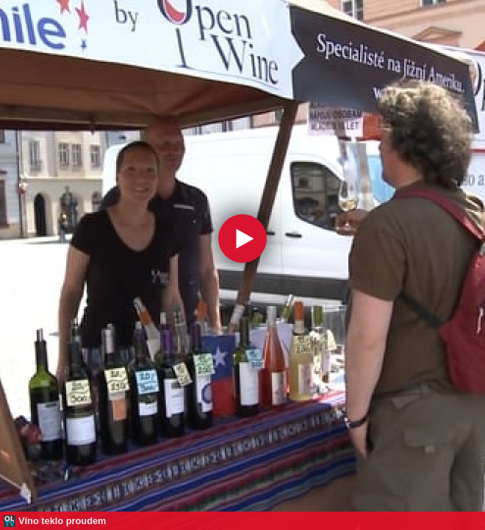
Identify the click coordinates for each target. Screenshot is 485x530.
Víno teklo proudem (62, 520)
